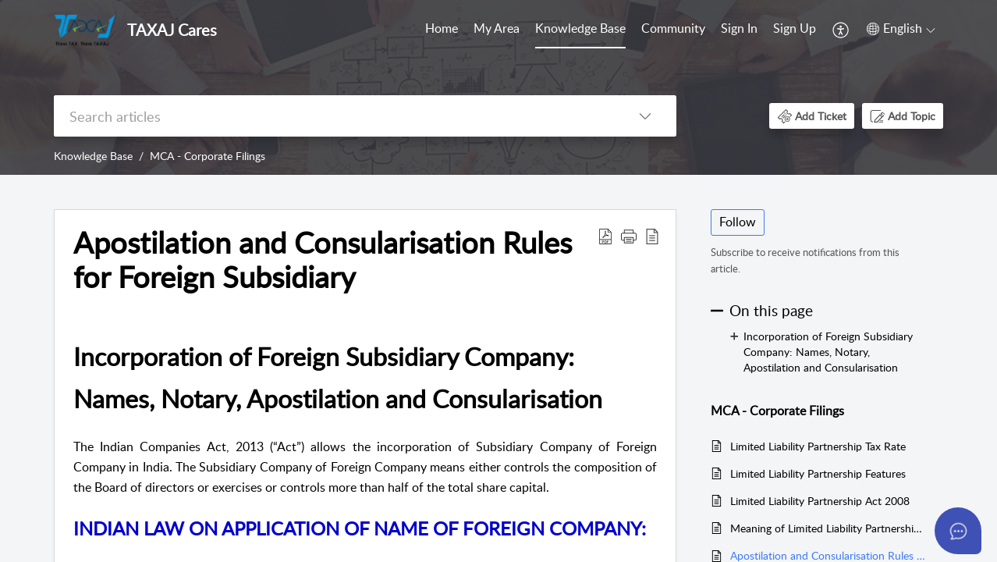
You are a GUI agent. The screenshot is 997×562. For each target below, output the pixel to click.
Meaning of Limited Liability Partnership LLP (829, 528)
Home (441, 28)
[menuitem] (441, 29)
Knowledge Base (580, 28)
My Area (497, 28)
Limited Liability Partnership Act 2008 (820, 500)
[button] (841, 30)
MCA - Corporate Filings (207, 155)
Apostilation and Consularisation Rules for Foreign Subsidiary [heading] (322, 260)
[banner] (498, 87)
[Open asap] (958, 530)
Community (673, 28)
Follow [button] (737, 221)
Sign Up (794, 28)
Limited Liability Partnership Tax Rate (818, 446)
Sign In (739, 28)
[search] (334, 116)
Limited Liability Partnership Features (818, 473)
